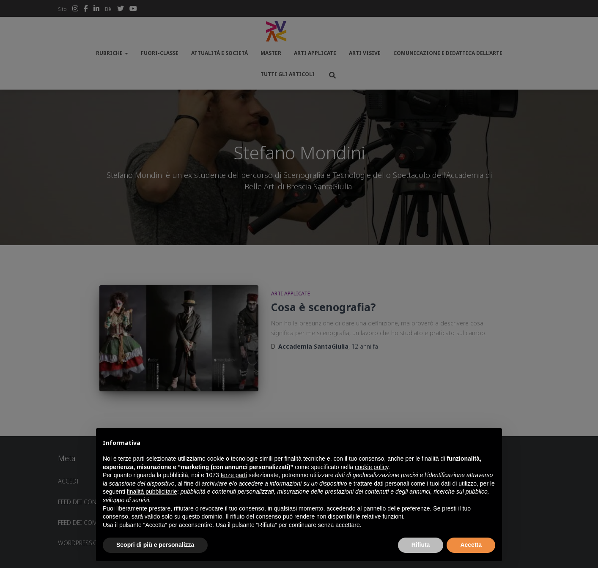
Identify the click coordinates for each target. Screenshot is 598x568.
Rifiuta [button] (420, 544)
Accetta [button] (471, 544)
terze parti (234, 475)
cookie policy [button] (371, 467)
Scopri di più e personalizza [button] (155, 544)
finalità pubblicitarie (152, 491)
